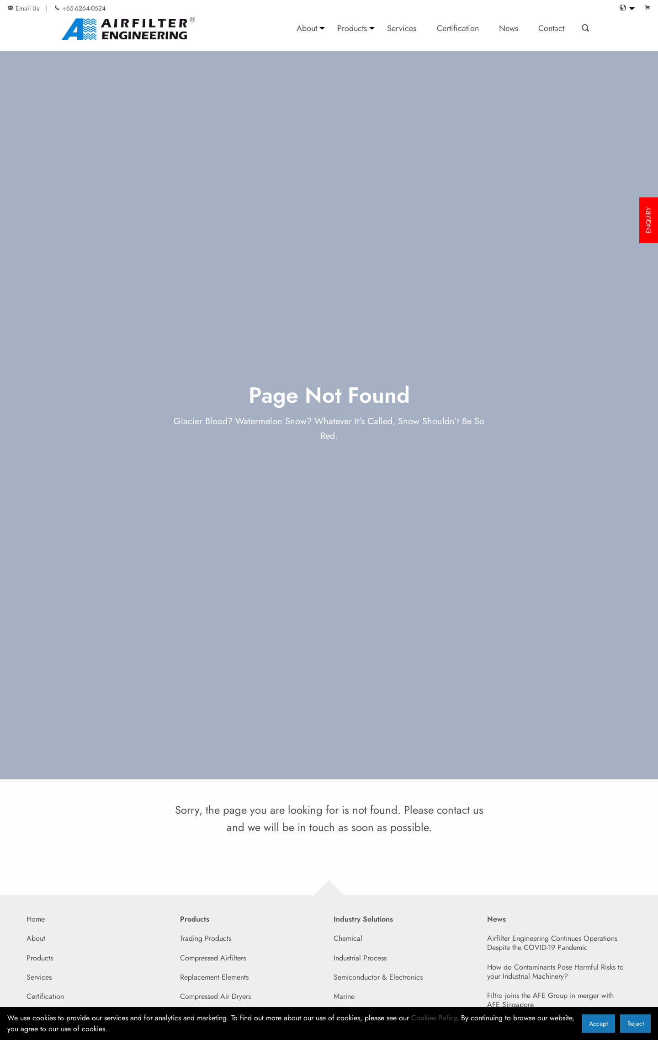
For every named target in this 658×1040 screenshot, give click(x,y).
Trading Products (205, 938)
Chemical (348, 938)
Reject (635, 1023)
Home (36, 919)
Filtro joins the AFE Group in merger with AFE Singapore (550, 1000)
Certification (45, 996)
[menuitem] (624, 8)
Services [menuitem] (401, 28)
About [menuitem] (307, 28)
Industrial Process (360, 958)
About (36, 938)
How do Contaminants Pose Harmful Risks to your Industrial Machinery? (555, 971)
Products (40, 958)
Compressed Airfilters (213, 958)
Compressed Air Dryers (215, 996)
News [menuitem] (508, 28)
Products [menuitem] (352, 28)
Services (39, 977)
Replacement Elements (214, 977)
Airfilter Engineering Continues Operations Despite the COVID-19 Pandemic (552, 943)
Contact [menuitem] (551, 28)
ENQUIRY (648, 220)
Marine (344, 996)
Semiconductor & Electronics (378, 977)
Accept (598, 1023)
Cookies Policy (433, 1018)
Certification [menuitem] (458, 28)
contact (453, 810)
